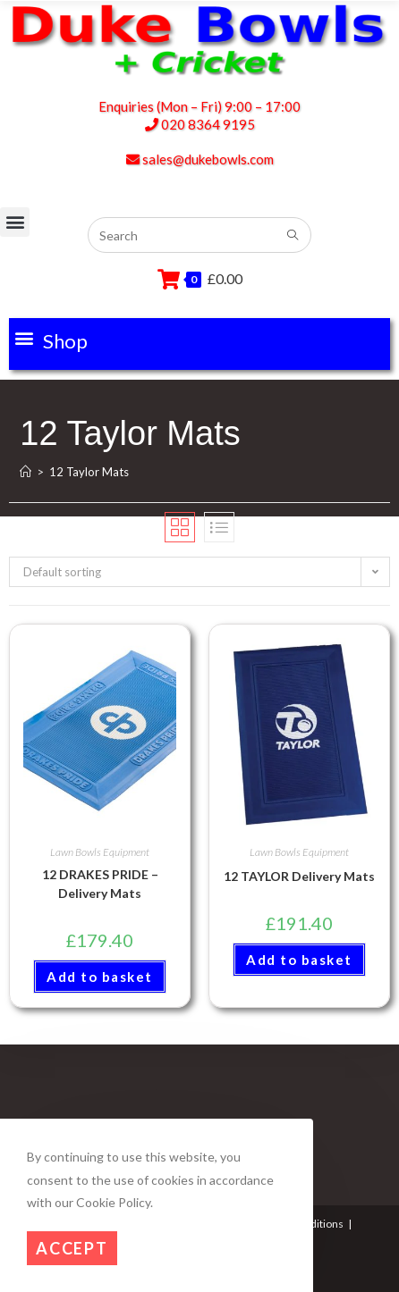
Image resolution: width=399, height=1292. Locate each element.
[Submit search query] (293, 235)
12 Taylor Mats (89, 472)
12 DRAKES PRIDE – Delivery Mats (100, 884)
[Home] (25, 472)
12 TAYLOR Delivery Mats (299, 876)
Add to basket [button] (100, 977)
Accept (72, 1248)
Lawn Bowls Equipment (99, 852)
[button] (50, 337)
